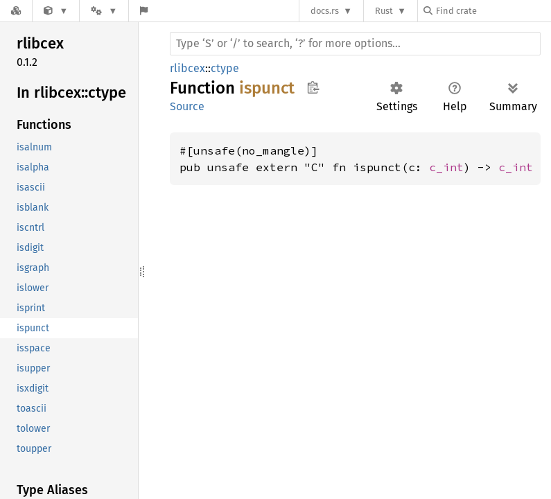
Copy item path (312, 87)
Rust (384, 11)
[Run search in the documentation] (355, 43)
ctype (225, 68)
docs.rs (325, 11)
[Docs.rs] (16, 10)
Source (187, 106)
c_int (446, 167)
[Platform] (104, 10)
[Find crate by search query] (493, 10)
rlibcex (187, 68)
